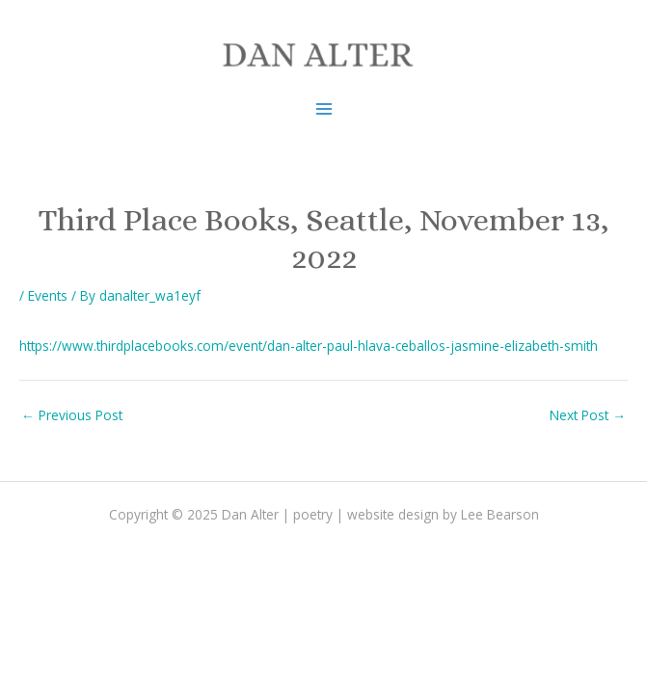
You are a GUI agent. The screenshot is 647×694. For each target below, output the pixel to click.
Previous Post (71, 415)
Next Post (588, 415)
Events (47, 295)
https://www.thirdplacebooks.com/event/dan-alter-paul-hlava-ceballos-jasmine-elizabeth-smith (308, 345)
